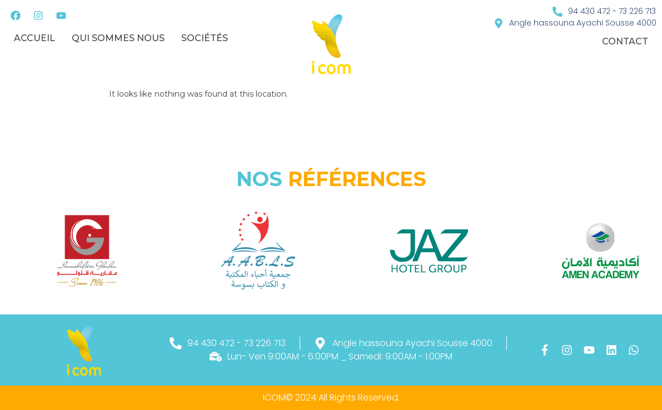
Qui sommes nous (118, 38)
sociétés (204, 38)
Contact (625, 41)
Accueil (34, 38)
